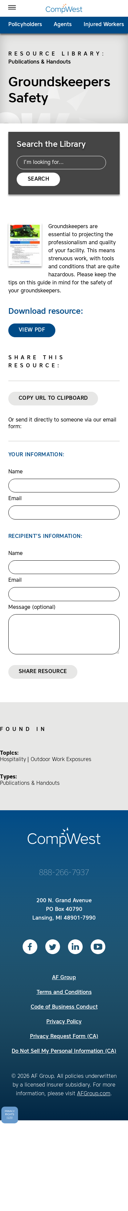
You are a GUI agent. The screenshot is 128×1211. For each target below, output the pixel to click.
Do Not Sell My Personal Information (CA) (64, 1051)
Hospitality (13, 759)
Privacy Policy (64, 1022)
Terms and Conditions (64, 992)
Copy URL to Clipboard (53, 398)
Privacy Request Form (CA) (64, 1036)
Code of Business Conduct (64, 1007)
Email (15, 498)
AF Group (64, 978)
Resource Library (55, 54)
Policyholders (25, 24)
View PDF (32, 330)
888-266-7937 (64, 873)
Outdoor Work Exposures (61, 759)
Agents (63, 24)
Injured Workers (104, 24)
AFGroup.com (93, 1094)
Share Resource (43, 671)
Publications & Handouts (39, 62)
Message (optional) (32, 607)
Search (38, 179)
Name (15, 472)
